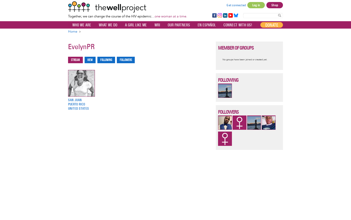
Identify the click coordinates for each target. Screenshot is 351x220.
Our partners (179, 25)
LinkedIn (225, 16)
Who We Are (81, 25)
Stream (75, 60)
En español (207, 25)
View (90, 60)
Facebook (214, 16)
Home (72, 31)
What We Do (108, 25)
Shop (274, 5)
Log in (256, 5)
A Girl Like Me (136, 25)
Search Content (279, 15)
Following (106, 60)
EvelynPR (81, 46)
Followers (126, 60)
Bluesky (236, 16)
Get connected (236, 5)
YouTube (230, 16)
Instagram (220, 16)
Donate (271, 25)
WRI (157, 25)
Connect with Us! (237, 25)
